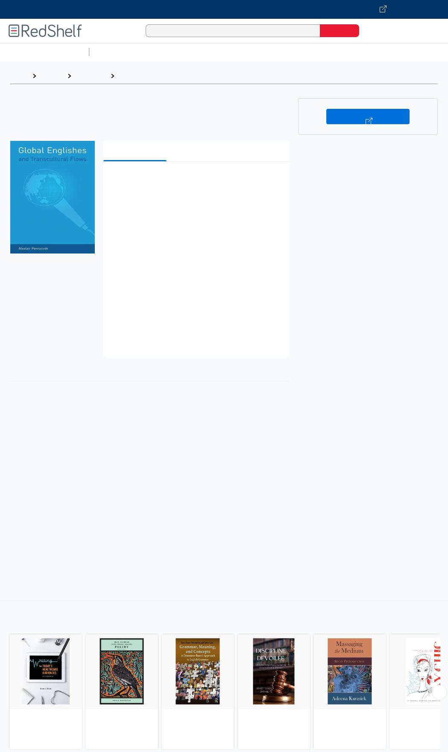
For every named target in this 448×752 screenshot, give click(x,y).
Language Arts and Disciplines (167, 76)
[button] (198, 181)
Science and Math (167, 52)
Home (19, 76)
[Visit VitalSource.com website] (224, 9)
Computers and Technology (243, 52)
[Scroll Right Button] (439, 692)
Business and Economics (331, 52)
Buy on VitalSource (368, 116)
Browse (51, 76)
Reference (90, 76)
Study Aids (115, 52)
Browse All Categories (44, 52)
